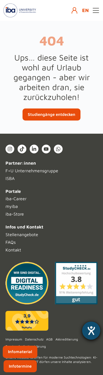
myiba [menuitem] (11, 206)
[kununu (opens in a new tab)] (26, 321)
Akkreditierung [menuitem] (66, 339)
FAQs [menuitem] (10, 242)
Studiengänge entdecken (51, 114)
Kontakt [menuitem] (13, 249)
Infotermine (20, 366)
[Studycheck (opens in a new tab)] (76, 283)
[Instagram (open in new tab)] (9, 149)
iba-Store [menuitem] (14, 213)
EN (85, 10)
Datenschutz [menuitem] (34, 339)
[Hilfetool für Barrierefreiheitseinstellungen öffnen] (91, 331)
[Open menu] (96, 10)
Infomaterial (20, 351)
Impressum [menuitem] (13, 339)
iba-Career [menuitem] (16, 198)
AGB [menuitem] (49, 339)
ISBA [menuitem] (10, 178)
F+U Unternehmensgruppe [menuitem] (31, 170)
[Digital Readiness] (26, 283)
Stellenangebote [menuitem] (21, 234)
